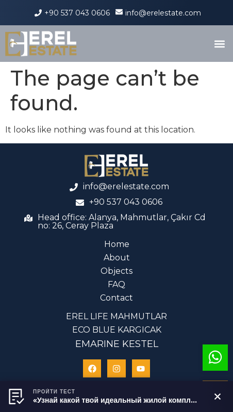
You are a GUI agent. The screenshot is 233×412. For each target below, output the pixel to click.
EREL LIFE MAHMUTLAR (116, 316)
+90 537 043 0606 (77, 13)
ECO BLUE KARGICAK (116, 330)
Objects (116, 271)
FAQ (116, 284)
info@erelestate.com (163, 13)
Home (116, 244)
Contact (116, 298)
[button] (219, 43)
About (117, 257)
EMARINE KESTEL (116, 344)
